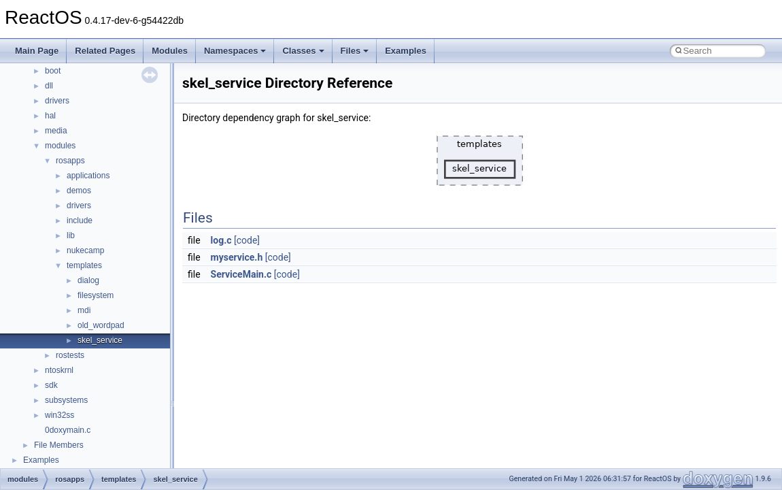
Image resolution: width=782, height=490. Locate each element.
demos (79, 190)
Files (355, 51)
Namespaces (235, 51)
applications (88, 175)
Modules (170, 51)
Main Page (36, 51)
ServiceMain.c (241, 274)
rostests (70, 355)
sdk (51, 385)
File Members (59, 445)
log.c (221, 240)
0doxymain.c (67, 430)
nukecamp (85, 250)
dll (49, 86)
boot (53, 71)
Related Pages (105, 51)
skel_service (100, 340)
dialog (88, 280)
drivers (57, 100)
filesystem (96, 295)
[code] (247, 240)
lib (71, 235)
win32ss (59, 415)
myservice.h (237, 257)
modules (60, 145)
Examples (405, 51)
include (79, 220)
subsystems (66, 400)
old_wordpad (101, 325)
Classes (303, 51)
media (56, 130)
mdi (84, 310)
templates (84, 265)
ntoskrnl (59, 370)
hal (50, 115)
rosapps (70, 160)
